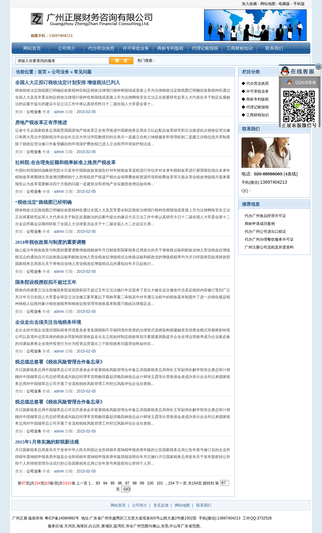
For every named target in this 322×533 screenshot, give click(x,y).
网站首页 (32, 48)
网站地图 (267, 4)
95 (113, 483)
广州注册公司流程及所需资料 (269, 247)
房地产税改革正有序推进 (41, 122)
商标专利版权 (170, 48)
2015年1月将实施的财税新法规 (47, 441)
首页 (42, 71)
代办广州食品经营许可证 (265, 216)
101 (160, 483)
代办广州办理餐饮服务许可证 (269, 239)
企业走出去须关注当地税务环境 (48, 322)
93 (98, 483)
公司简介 (66, 48)
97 (127, 483)
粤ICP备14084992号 (62, 518)
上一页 (82, 483)
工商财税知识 (239, 48)
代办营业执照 (101, 48)
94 (105, 483)
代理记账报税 (205, 48)
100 (151, 483)
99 (142, 483)
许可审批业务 (136, 48)
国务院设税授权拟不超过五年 (45, 282)
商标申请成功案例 (260, 223)
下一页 (181, 483)
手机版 (299, 4)
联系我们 (274, 48)
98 (135, 483)
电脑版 (284, 4)
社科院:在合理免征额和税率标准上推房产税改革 (65, 162)
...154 (170, 483)
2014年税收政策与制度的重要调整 (50, 242)
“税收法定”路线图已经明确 (43, 202)
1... (91, 483)
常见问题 (83, 71)
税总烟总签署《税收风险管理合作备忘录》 (60, 361)
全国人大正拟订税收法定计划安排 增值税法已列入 (67, 82)
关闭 (318, 66)
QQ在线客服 (300, 82)
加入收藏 (249, 4)
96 (120, 483)
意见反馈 (161, 505)
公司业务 (60, 71)
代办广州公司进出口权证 (265, 231)
